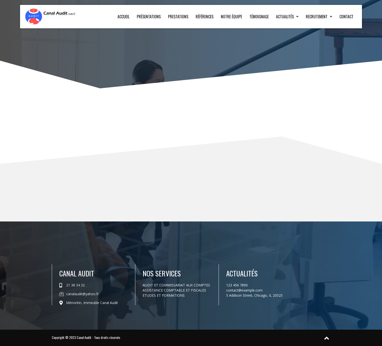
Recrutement (319, 17)
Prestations (178, 17)
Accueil (123, 17)
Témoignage (259, 17)
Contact (346, 17)
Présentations (149, 17)
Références (204, 17)
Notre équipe (231, 17)
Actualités (287, 17)
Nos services (162, 273)
